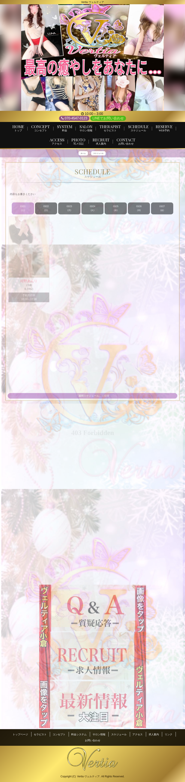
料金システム (79, 735)
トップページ (20, 735)
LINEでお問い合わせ (108, 118)
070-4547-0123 (74, 118)
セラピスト (40, 735)
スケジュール (119, 735)
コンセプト (59, 735)
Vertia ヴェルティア (88, 773)
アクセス (137, 735)
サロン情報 (99, 735)
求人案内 (154, 735)
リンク (168, 735)
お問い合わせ (92, 738)
